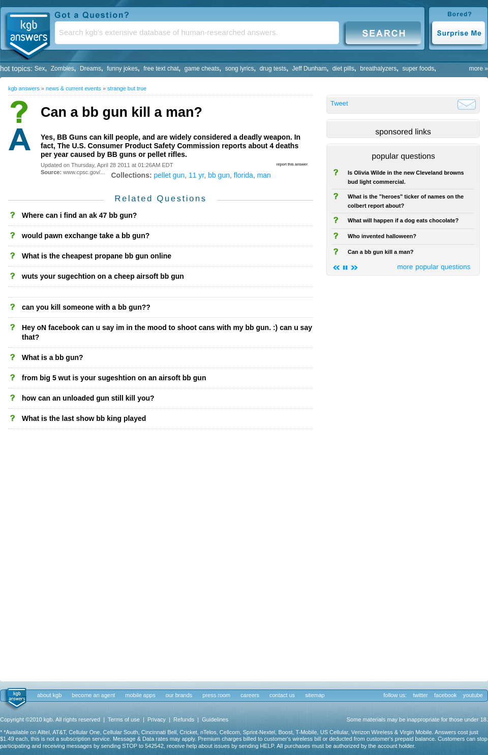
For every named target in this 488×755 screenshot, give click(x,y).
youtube (473, 695)
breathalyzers (378, 68)
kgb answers (24, 88)
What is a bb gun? (52, 357)
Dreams (90, 68)
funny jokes (122, 68)
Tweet (339, 103)
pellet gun (169, 175)
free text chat (160, 68)
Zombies (62, 68)
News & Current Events (73, 88)
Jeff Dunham (309, 68)
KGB (28, 33)
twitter (420, 695)
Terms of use (124, 719)
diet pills (343, 68)
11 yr (196, 175)
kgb (16, 698)
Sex (40, 68)
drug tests (273, 68)
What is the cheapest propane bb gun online (96, 256)
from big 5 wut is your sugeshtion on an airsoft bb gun (114, 378)
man (264, 175)
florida (243, 175)
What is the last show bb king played (84, 418)
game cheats (202, 68)
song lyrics (239, 68)
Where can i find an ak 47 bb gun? (79, 215)
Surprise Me (458, 32)
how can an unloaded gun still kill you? (88, 398)
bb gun (219, 175)
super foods (419, 68)
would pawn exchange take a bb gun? (85, 236)
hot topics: (16, 68)
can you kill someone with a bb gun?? (86, 307)
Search (383, 32)
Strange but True (126, 88)
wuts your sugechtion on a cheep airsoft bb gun (103, 276)
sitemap (315, 695)
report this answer (292, 164)
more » (478, 68)
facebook (445, 695)
